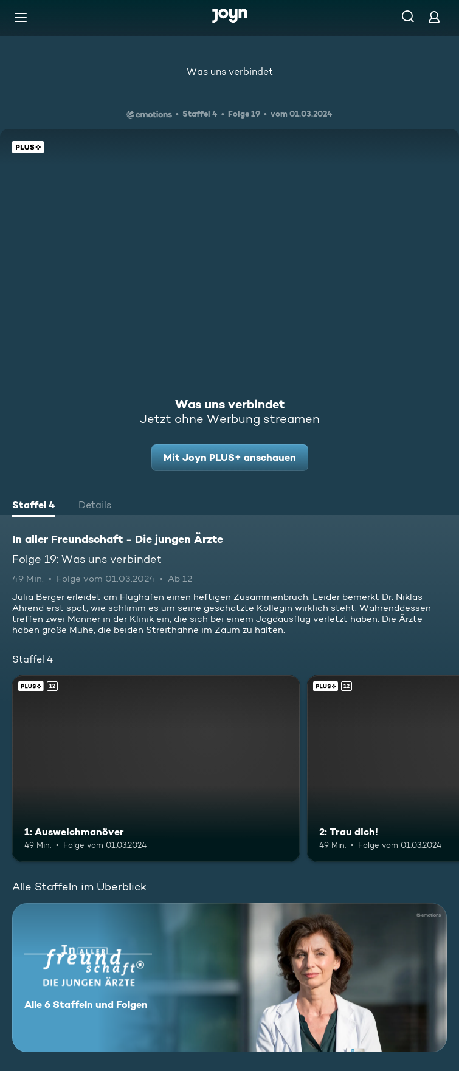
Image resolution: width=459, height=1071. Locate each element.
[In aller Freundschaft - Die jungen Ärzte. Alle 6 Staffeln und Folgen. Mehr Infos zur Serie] (229, 977)
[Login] (434, 16)
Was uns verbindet (230, 71)
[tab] (34, 506)
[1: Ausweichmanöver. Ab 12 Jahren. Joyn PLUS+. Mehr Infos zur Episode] (156, 768)
